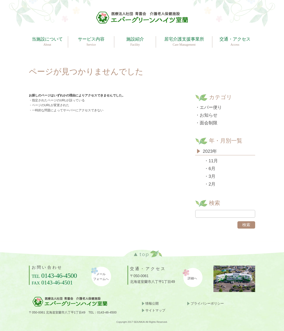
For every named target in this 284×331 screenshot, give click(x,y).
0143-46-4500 (59, 275)
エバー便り (211, 107)
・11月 (211, 160)
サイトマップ (155, 310)
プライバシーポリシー (207, 303)
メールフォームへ (101, 276)
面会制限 (208, 122)
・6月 (209, 168)
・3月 (209, 176)
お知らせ (208, 115)
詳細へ (192, 278)
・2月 (209, 184)
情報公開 (152, 303)
